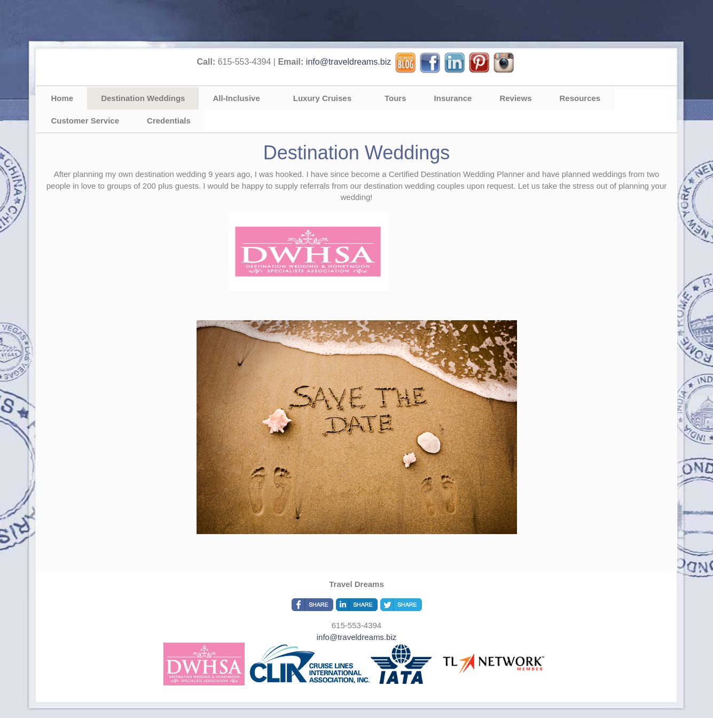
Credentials (169, 120)
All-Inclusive (236, 98)
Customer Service (85, 120)
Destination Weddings (143, 98)
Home (62, 98)
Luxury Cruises (322, 98)
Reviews (515, 98)
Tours (395, 98)
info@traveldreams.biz (348, 61)
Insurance (453, 98)
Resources (579, 98)
